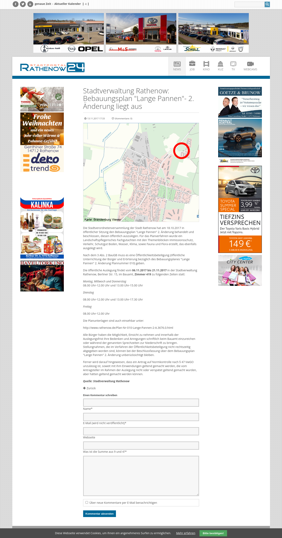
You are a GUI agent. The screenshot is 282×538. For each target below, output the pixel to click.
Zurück (91, 388)
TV (233, 69)
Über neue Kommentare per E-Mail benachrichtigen (123, 503)
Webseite (89, 437)
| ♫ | (85, 4)
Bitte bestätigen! (213, 533)
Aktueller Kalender (67, 4)
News (177, 69)
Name (88, 409)
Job (192, 69)
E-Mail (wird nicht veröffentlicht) (104, 423)
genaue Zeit (43, 4)
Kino (206, 69)
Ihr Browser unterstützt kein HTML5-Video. (42, 185)
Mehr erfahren (185, 533)
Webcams (250, 69)
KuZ (220, 69)
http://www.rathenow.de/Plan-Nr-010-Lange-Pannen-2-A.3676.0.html (128, 328)
